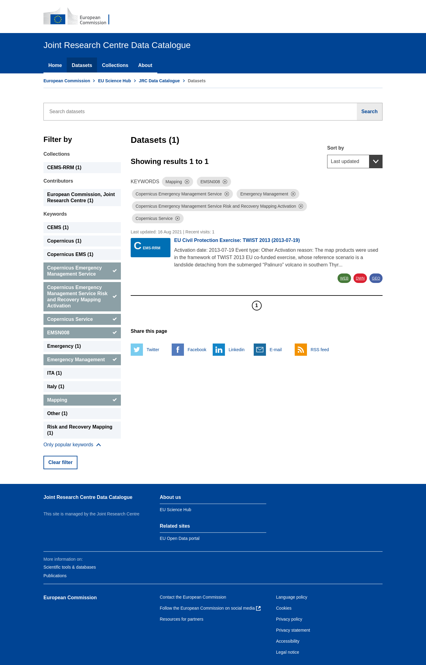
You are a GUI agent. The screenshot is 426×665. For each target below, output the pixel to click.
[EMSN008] (82, 332)
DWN (360, 278)
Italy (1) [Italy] (55, 386)
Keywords (55, 214)
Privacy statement (293, 630)
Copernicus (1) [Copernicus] (64, 240)
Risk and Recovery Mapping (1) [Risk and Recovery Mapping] (79, 430)
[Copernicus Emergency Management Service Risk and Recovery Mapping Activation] (82, 296)
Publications (55, 575)
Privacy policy (289, 619)
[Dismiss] (187, 181)
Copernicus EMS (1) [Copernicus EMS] (70, 254)
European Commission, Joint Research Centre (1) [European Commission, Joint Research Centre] (81, 197)
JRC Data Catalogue (159, 80)
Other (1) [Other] (57, 413)
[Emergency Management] (82, 359)
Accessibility (287, 641)
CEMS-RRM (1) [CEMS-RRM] (64, 167)
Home (55, 65)
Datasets (82, 65)
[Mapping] (82, 400)
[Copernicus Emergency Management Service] (82, 271)
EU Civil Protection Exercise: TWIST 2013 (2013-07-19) (237, 240)
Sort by (335, 147)
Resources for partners (181, 619)
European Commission (66, 80)
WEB (344, 278)
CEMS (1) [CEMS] (58, 227)
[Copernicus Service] (82, 319)
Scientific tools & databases (69, 567)
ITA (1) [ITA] (54, 373)
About (145, 65)
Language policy (291, 597)
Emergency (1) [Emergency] (64, 346)
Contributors (58, 181)
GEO (376, 278)
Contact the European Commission (193, 597)
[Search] (370, 112)
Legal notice (287, 652)
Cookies (284, 608)
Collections (115, 65)
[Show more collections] (72, 444)
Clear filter (60, 462)
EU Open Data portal (180, 538)
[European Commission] (80, 16)
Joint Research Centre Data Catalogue (88, 497)
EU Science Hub (114, 80)
